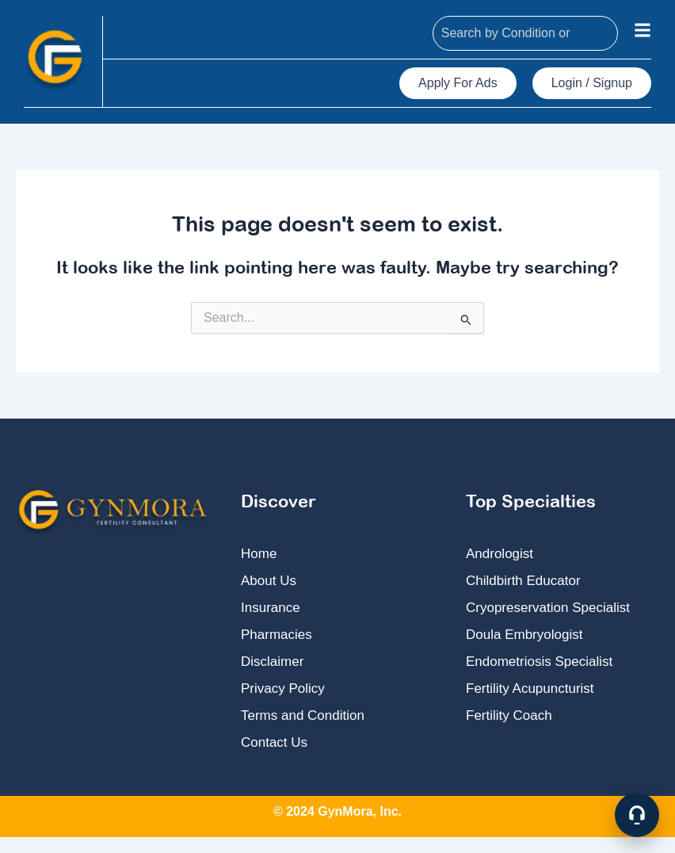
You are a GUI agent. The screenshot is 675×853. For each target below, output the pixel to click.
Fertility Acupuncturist (530, 688)
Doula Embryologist (524, 634)
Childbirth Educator (523, 580)
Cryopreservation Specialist (548, 607)
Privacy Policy (283, 688)
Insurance (270, 607)
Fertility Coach (509, 715)
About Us (268, 580)
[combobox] (525, 33)
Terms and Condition (302, 715)
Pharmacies (276, 634)
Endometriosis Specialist (539, 661)
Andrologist (499, 553)
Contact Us (274, 742)
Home (258, 553)
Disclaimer (272, 661)
